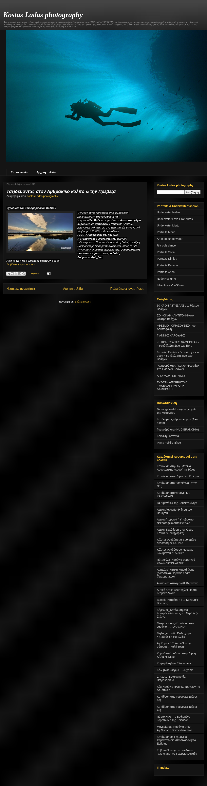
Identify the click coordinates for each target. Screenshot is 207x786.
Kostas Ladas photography (43, 15)
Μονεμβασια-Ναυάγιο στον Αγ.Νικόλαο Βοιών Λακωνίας (174, 728)
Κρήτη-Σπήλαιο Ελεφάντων (174, 663)
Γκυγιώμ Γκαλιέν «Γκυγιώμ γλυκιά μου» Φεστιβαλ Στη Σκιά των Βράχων (178, 356)
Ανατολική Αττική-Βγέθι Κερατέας (177, 583)
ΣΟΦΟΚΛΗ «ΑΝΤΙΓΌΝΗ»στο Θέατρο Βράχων (175, 317)
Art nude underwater (170, 238)
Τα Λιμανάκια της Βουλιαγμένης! (177, 503)
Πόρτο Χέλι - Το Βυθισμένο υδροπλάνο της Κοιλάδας (173, 718)
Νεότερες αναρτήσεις (21, 288)
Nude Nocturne (166, 278)
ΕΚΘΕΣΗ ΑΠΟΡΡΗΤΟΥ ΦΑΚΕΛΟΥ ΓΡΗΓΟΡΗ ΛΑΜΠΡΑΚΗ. (172, 386)
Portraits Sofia (166, 252)
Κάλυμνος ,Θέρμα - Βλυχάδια (175, 670)
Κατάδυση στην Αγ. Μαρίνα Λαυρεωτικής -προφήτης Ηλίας (176, 467)
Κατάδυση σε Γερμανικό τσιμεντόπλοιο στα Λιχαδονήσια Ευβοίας (176, 740)
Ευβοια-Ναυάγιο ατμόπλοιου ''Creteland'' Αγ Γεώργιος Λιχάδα (177, 752)
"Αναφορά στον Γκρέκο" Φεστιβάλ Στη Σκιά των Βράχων (178, 367)
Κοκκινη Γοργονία (168, 436)
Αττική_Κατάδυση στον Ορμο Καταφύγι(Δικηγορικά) (175, 531)
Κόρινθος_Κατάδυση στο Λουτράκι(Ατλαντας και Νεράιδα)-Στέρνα (177, 613)
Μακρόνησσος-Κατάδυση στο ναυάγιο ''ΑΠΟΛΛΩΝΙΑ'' (175, 625)
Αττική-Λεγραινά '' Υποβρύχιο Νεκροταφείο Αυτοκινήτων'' (175, 521)
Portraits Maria (166, 232)
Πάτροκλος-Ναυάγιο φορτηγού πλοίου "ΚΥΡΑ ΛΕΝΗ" (176, 561)
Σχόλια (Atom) (83, 301)
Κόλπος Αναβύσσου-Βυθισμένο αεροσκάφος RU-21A (176, 541)
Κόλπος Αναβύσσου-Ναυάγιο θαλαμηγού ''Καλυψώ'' (175, 551)
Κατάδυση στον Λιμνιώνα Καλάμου (178, 476)
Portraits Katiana (167, 265)
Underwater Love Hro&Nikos (175, 219)
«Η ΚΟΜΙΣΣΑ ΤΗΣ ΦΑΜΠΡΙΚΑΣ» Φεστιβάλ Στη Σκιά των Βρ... (178, 344)
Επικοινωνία (19, 172)
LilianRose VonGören (170, 285)
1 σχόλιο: (34, 273)
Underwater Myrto (168, 225)
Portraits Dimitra (167, 258)
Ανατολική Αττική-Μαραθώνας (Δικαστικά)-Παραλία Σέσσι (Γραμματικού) (175, 573)
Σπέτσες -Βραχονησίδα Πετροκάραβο (171, 678)
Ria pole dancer (167, 245)
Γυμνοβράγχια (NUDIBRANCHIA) (178, 429)
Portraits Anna (166, 272)
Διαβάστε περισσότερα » (20, 264)
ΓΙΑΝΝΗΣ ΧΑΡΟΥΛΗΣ (171, 335)
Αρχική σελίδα (46, 172)
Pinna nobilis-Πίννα (169, 442)
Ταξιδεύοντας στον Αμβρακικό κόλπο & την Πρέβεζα (61, 191)
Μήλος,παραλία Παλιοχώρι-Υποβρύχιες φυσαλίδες (174, 635)
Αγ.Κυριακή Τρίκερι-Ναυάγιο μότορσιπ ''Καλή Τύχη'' (174, 645)
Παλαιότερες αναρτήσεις (127, 288)
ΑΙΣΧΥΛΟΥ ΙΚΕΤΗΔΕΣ (171, 375)
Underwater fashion (169, 212)
